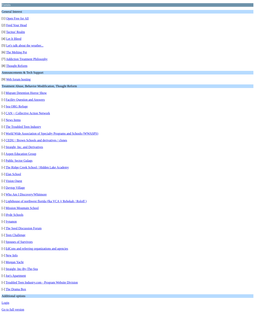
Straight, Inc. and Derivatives (24, 147)
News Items (13, 120)
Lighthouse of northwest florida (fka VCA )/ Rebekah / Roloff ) (46, 201)
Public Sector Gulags (19, 160)
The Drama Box (16, 289)
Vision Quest (14, 181)
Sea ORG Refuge (17, 106)
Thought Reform (16, 65)
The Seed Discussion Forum (24, 228)
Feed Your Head (16, 25)
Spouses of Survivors (19, 242)
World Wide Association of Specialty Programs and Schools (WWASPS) (52, 133)
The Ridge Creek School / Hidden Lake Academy (37, 167)
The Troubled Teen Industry (23, 126)
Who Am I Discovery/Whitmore (26, 194)
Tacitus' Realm (15, 32)
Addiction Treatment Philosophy (27, 59)
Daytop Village (15, 187)
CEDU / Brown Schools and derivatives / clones (36, 140)
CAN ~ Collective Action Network (28, 113)
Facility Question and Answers (25, 99)
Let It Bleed (13, 38)
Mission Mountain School (22, 208)
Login (5, 302)
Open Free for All (17, 18)
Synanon (11, 221)
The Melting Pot (16, 52)
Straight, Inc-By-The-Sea (22, 269)
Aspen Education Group (20, 154)
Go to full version (13, 309)
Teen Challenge (16, 235)
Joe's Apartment (16, 275)
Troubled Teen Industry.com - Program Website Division (42, 282)
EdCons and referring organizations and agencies (37, 248)
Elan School (13, 174)
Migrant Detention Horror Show (26, 93)
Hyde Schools (14, 214)
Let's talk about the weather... (24, 45)
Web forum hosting (18, 79)
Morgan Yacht (15, 262)
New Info (12, 255)
